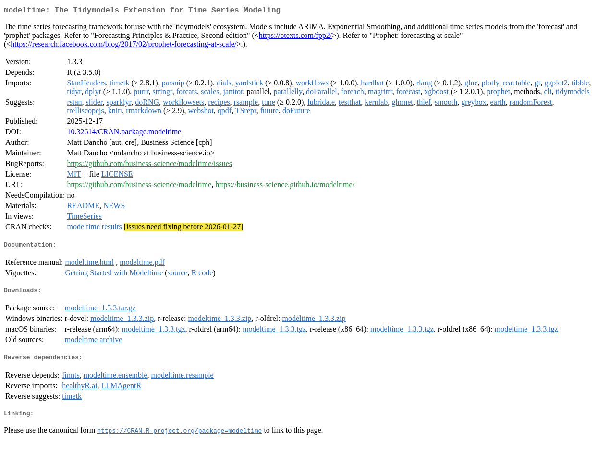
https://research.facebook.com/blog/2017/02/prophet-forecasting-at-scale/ (123, 46)
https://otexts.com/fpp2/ (295, 37)
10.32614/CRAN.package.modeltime (124, 134)
